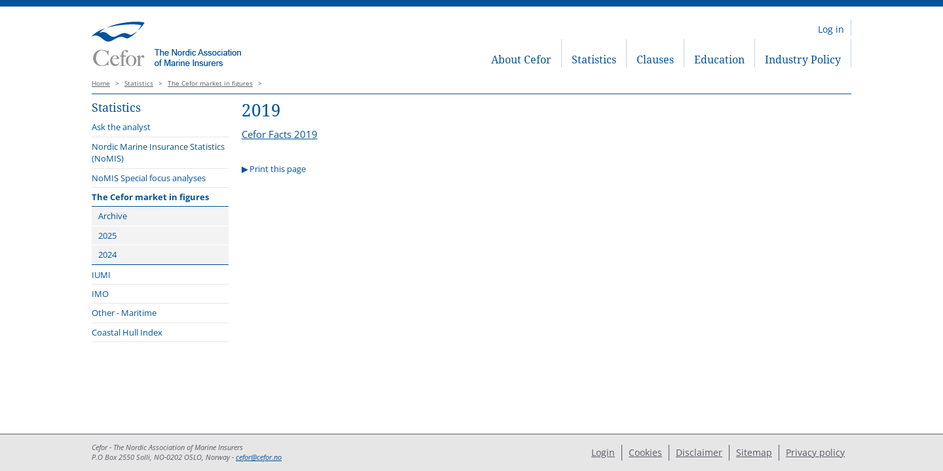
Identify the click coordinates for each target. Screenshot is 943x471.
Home (101, 83)
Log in (831, 29)
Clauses (655, 59)
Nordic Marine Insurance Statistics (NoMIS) (158, 152)
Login (603, 452)
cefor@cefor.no (259, 457)
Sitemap (754, 452)
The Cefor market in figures (210, 83)
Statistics (594, 59)
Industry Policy (803, 59)
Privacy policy (815, 452)
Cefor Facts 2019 (280, 134)
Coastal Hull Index (127, 332)
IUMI (101, 275)
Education (719, 59)
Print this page (278, 169)
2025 (107, 235)
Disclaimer (699, 452)
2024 (107, 254)
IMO (100, 294)
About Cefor (521, 59)
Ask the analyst (121, 127)
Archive (112, 216)
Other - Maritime (124, 313)
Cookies (645, 452)
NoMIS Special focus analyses (149, 178)
